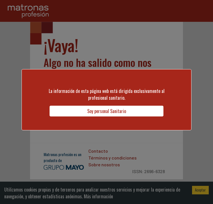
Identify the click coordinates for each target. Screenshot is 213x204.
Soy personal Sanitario (106, 111)
